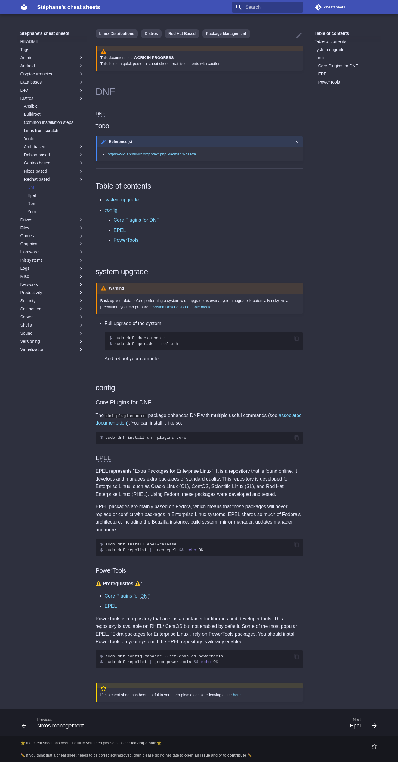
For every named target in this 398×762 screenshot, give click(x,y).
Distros (151, 33)
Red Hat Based (182, 33)
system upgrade (330, 49)
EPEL (323, 74)
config (320, 57)
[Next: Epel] (361, 722)
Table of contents (332, 33)
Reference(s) (120, 141)
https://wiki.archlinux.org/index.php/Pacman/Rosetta (152, 154)
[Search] (267, 7)
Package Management (226, 33)
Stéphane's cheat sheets (44, 33)
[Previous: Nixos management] (55, 722)
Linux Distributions (116, 33)
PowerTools (329, 82)
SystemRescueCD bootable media (182, 307)
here (237, 695)
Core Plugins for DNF (338, 65)
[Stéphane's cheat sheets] (24, 7)
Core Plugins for (136, 220)
